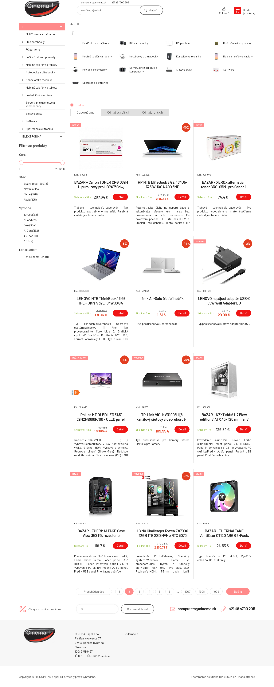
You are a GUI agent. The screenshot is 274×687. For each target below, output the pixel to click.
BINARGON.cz (227, 676)
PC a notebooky (35, 42)
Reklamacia (130, 634)
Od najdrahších (152, 112)
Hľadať (152, 10)
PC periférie (33, 49)
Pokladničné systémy (39, 95)
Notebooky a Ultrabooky (40, 72)
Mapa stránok (246, 676)
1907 (187, 591)
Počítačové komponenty (40, 57)
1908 (202, 591)
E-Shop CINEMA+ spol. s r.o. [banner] (42, 9)
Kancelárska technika (39, 80)
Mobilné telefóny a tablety (41, 64)
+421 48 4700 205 (119, 2)
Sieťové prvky (34, 113)
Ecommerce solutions (204, 676)
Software (31, 121)
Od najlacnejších (118, 112)
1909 (216, 591)
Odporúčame (86, 112)
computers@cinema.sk (93, 2)
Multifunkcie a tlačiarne (40, 34)
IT (43, 26)
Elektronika (43, 136)
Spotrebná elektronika (39, 128)
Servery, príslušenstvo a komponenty (40, 104)
